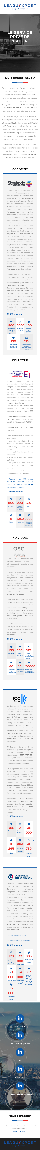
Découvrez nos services (17, 935)
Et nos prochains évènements (19, 941)
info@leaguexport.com (20, 1131)
